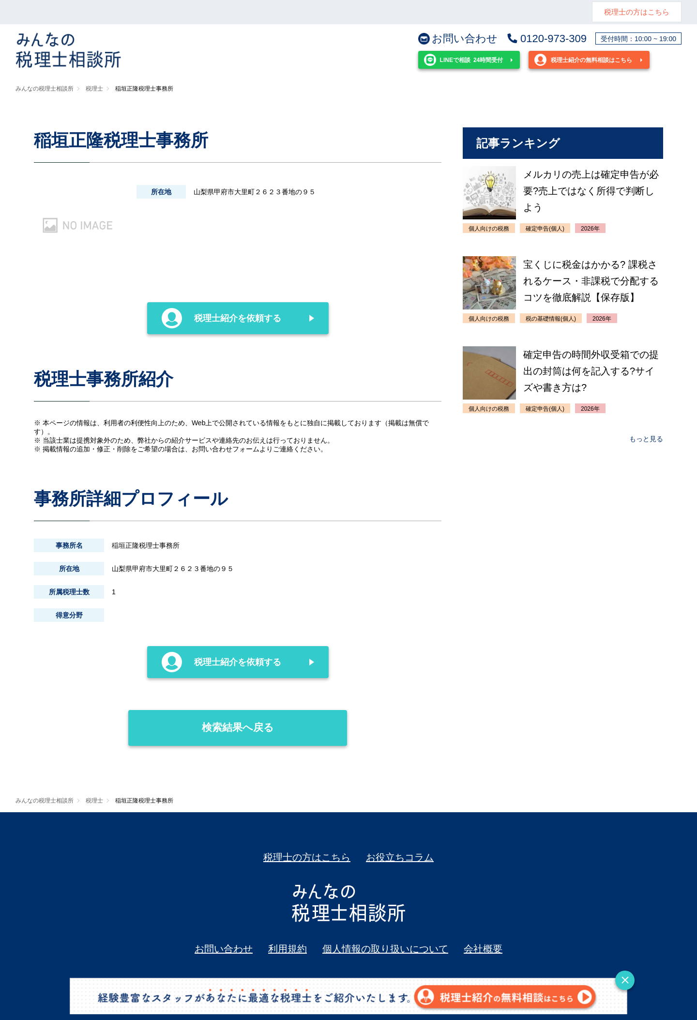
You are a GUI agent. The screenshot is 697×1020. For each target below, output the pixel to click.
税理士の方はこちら (636, 12)
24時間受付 (463, 60)
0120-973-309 (546, 38)
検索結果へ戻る (201, 721)
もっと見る (646, 439)
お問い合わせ (458, 39)
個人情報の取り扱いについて (385, 948)
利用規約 (287, 948)
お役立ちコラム (400, 857)
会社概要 (483, 948)
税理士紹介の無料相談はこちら (583, 60)
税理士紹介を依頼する (222, 318)
